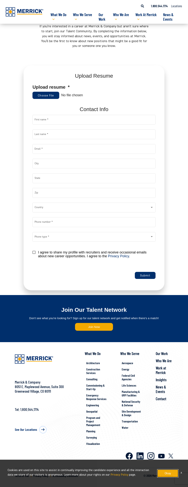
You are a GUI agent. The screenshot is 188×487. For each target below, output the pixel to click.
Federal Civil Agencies (128, 377)
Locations (176, 6)
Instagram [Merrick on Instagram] (150, 455)
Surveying (91, 437)
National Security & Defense (131, 403)
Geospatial (91, 411)
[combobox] (94, 208)
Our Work (102, 16)
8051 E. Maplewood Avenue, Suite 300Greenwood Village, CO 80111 (39, 388)
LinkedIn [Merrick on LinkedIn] (140, 455)
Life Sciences (129, 385)
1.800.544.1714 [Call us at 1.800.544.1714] (159, 6)
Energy (125, 369)
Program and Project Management (93, 421)
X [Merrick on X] (170, 456)
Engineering (92, 405)
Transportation (130, 421)
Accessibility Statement (65, 476)
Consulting (91, 379)
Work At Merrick (146, 14)
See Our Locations (26, 429)
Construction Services (93, 371)
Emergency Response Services (96, 397)
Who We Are (121, 14)
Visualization (93, 443)
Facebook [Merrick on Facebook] (129, 455)
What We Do (58, 14)
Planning (90, 431)
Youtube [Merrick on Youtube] (161, 456)
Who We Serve (82, 14)
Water (125, 427)
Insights (161, 379)
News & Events (168, 16)
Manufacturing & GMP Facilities (131, 393)
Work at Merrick (161, 370)
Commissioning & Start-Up (95, 387)
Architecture (93, 363)
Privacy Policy (118, 256)
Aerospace (127, 363)
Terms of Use (22, 476)
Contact (161, 398)
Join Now (94, 326)
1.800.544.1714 (29, 409)
